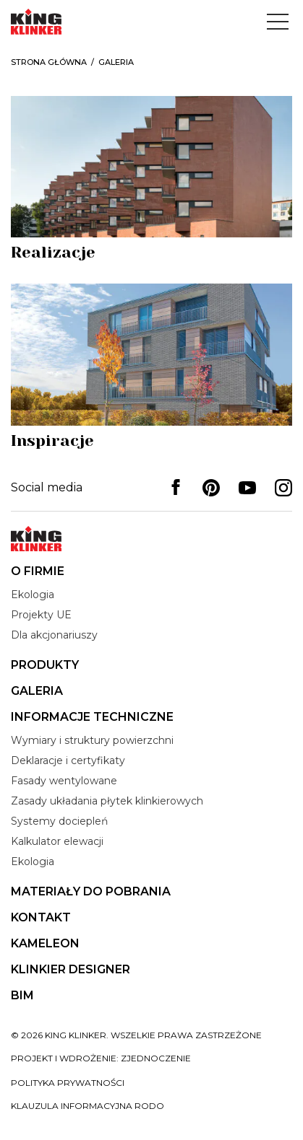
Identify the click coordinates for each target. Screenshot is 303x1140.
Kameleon (45, 943)
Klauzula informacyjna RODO (87, 1105)
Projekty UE (41, 614)
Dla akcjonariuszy (54, 634)
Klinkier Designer (70, 969)
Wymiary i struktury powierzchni (92, 740)
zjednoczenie (156, 1058)
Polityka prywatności (67, 1082)
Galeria (37, 691)
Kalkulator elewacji (57, 841)
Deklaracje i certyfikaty (68, 760)
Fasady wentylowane (64, 780)
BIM (22, 995)
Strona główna (49, 62)
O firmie (37, 571)
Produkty (45, 665)
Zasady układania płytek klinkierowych (107, 800)
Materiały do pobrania (91, 891)
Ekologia (32, 594)
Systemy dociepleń (59, 821)
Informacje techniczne (92, 717)
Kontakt (41, 917)
